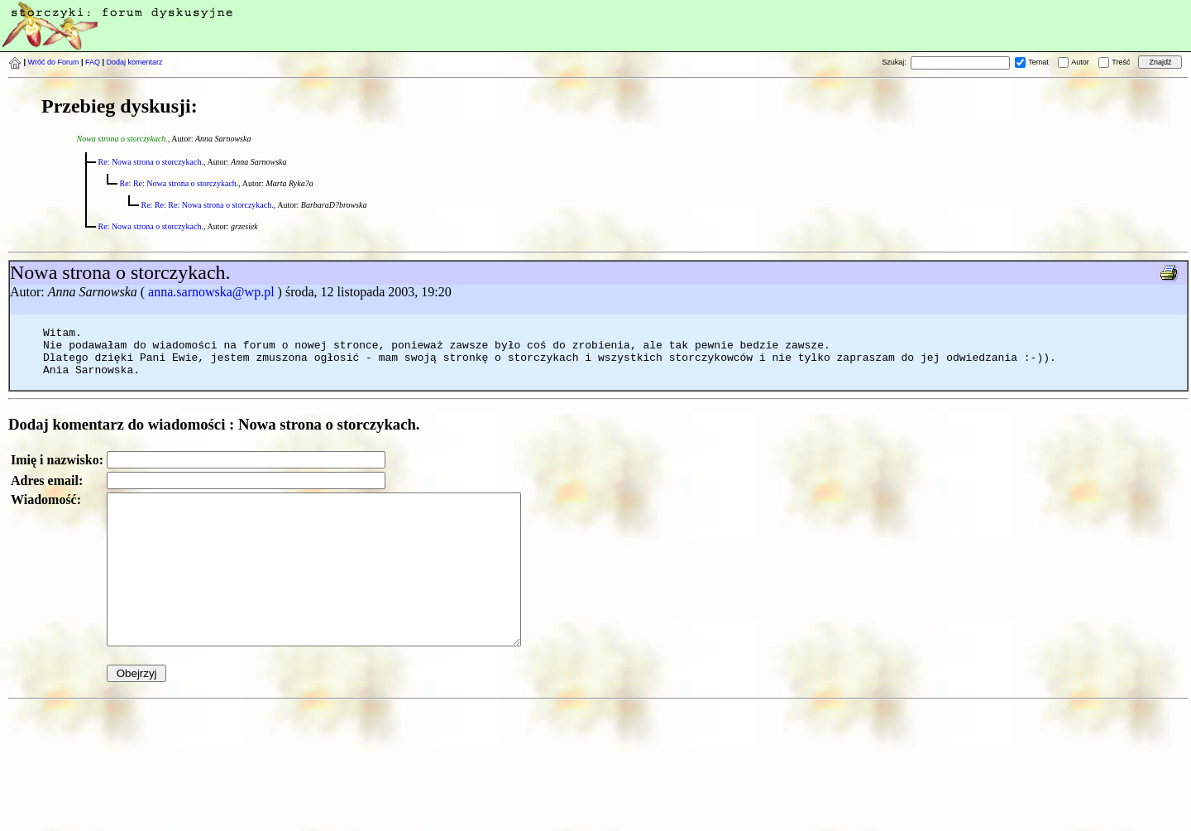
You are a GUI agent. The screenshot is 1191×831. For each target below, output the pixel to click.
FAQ (92, 62)
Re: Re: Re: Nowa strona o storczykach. (207, 204)
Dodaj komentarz (135, 62)
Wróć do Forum (53, 62)
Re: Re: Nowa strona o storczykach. (179, 183)
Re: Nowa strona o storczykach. (150, 161)
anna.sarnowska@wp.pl (211, 292)
